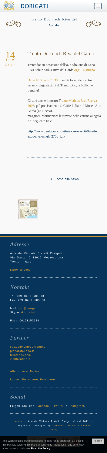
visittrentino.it (20, 359)
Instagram (77, 405)
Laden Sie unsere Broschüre (32, 379)
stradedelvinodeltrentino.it (29, 346)
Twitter (59, 405)
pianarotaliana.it (22, 351)
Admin (19, 421)
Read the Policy (40, 448)
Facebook (43, 405)
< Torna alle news (53, 179)
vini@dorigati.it (29, 308)
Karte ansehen (21, 269)
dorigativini (29, 312)
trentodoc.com (20, 355)
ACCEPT (98, 441)
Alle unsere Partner (25, 371)
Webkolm (58, 425)
